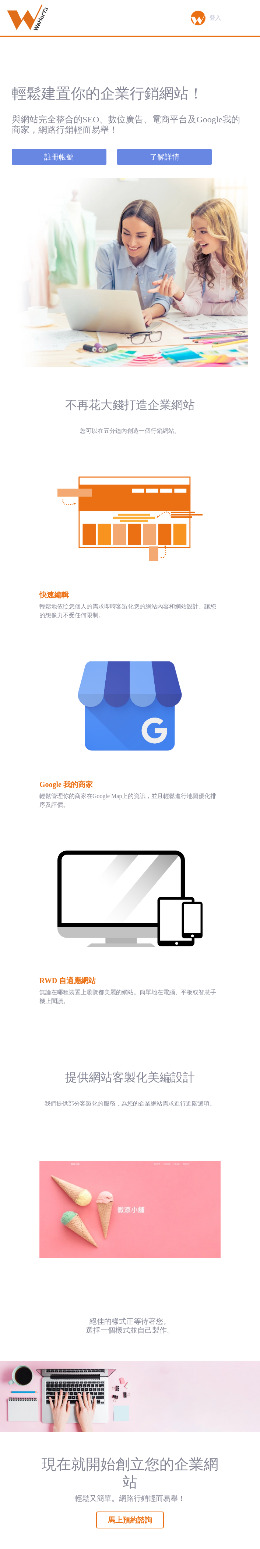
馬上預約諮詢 (130, 1520)
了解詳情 (164, 157)
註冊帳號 (59, 157)
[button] (198, 18)
